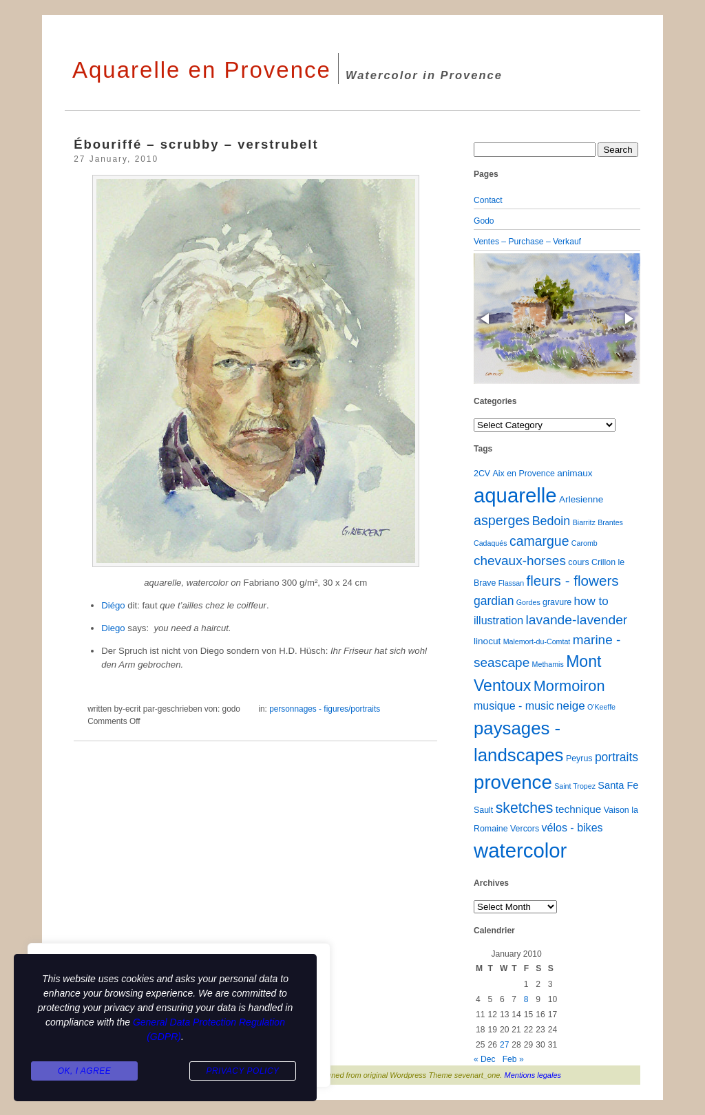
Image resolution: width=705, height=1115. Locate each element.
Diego (114, 628)
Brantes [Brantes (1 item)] (610, 522)
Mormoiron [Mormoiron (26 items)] (569, 685)
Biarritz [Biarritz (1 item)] (584, 522)
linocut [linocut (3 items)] (487, 641)
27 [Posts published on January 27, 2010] (504, 1045)
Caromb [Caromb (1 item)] (584, 543)
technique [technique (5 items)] (579, 809)
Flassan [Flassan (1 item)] (511, 583)
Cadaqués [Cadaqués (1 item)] (490, 543)
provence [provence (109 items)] (513, 782)
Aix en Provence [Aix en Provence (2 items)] (524, 473)
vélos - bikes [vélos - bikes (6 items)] (571, 827)
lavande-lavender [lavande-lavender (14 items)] (577, 620)
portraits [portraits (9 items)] (616, 757)
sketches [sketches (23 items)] (525, 808)
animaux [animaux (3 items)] (574, 473)
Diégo (114, 605)
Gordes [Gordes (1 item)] (528, 602)
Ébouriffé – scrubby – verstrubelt (196, 144)
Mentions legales (533, 1075)
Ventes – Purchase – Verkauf (527, 241)
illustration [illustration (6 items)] (498, 620)
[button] (486, 319)
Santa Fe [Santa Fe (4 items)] (618, 785)
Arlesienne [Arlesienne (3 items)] (581, 499)
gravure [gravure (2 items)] (557, 602)
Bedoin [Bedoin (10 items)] (551, 521)
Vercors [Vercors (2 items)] (524, 828)
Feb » (513, 1059)
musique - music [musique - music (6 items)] (514, 705)
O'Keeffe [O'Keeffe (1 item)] (601, 707)
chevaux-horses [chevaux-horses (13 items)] (520, 560)
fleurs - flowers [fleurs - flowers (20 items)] (572, 580)
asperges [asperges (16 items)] (501, 520)
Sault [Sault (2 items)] (483, 810)
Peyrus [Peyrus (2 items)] (579, 758)
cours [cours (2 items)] (578, 562)
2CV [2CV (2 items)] (482, 473)
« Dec (485, 1059)
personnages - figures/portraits (324, 709)
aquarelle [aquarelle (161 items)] (515, 495)
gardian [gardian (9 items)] (494, 601)
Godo (484, 221)
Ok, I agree (85, 1071)
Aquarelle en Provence (201, 70)
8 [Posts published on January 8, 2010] (526, 999)
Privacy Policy (242, 1071)
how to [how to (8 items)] (591, 601)
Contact (488, 200)
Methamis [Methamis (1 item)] (548, 664)
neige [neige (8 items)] (570, 705)
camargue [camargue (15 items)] (539, 541)
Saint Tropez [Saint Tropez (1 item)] (575, 786)
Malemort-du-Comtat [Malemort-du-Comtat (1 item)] (537, 641)
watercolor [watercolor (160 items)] (520, 850)
